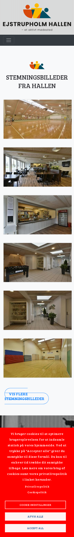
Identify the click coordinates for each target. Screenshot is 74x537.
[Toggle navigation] (8, 40)
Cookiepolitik (37, 492)
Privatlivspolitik (37, 486)
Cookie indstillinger (35, 505)
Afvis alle (35, 516)
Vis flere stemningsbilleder (24, 396)
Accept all (35, 528)
